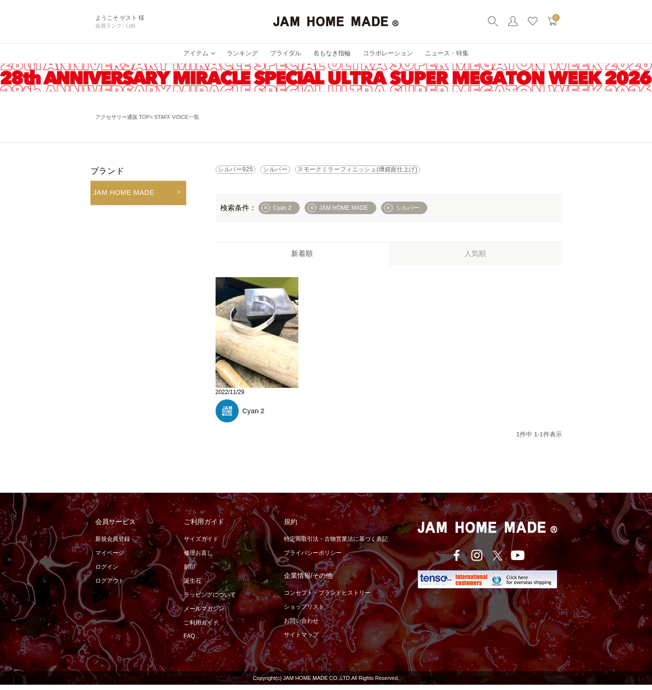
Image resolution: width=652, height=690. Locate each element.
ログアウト (109, 586)
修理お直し (198, 558)
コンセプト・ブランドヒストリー (327, 598)
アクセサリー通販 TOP (122, 117)
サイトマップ (301, 640)
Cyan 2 (254, 416)
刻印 (189, 572)
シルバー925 (246, 172)
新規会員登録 (112, 544)
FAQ (189, 641)
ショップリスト (304, 612)
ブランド (107, 171)
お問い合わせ (301, 626)
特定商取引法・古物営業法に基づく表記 (336, 544)
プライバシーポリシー (313, 558)
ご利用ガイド (201, 628)
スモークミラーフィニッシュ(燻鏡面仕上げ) (414, 172)
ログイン (106, 572)
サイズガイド (201, 544)
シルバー (305, 172)
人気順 (475, 259)
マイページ (109, 558)
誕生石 (192, 586)
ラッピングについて (210, 600)
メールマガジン (204, 614)
